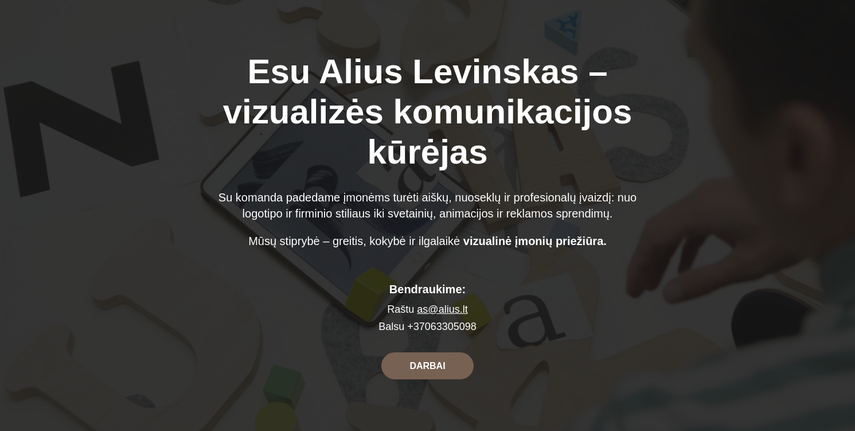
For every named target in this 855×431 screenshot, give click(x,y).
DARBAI (427, 366)
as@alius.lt (442, 309)
